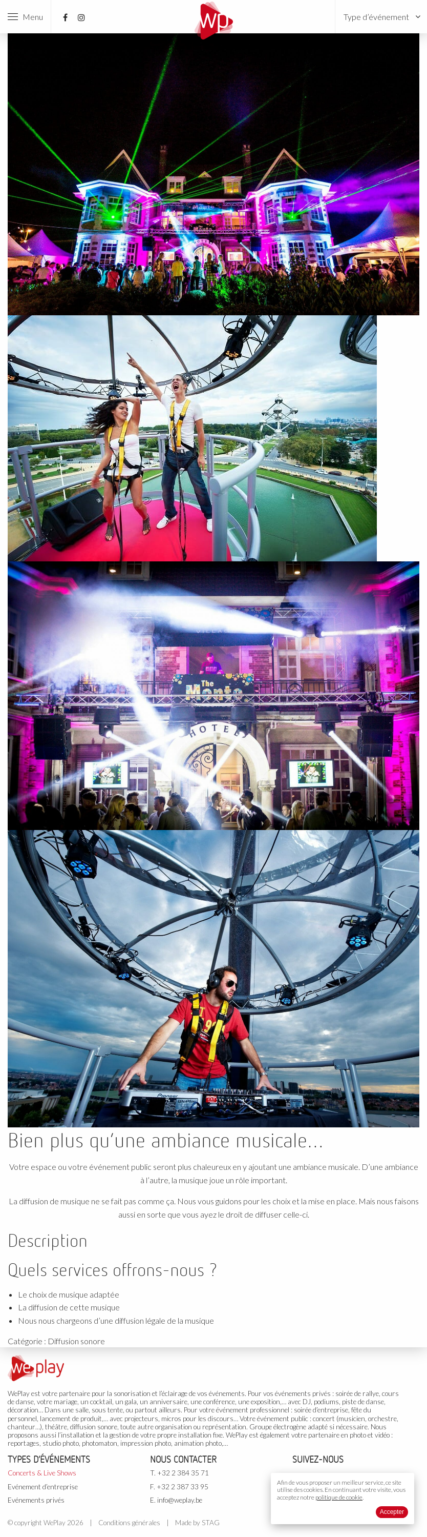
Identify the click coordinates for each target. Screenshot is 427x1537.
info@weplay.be (179, 1500)
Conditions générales (129, 1523)
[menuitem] (381, 16)
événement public (282, 1418)
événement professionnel (252, 1410)
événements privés (303, 1393)
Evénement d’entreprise (43, 1487)
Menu (25, 17)
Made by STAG (197, 1523)
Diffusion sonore (76, 1341)
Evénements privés (36, 1500)
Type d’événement (376, 17)
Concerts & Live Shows (42, 1473)
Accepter (392, 1511)
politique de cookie (338, 1497)
